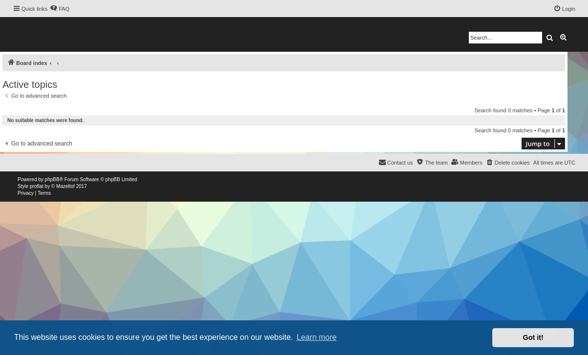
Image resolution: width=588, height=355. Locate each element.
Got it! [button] (533, 337)
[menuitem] (59, 9)
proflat (36, 186)
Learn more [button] (316, 337)
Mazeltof (65, 186)
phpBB (52, 179)
